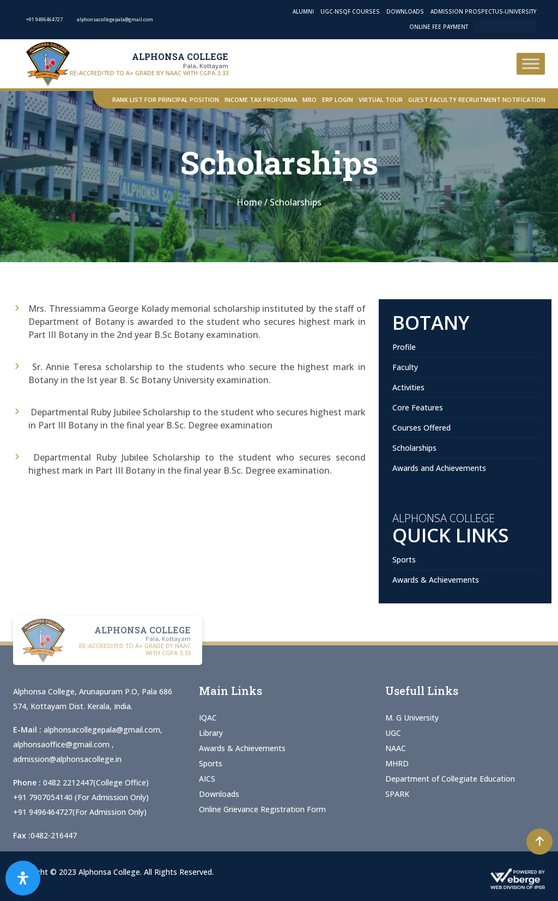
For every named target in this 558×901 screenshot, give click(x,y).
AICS (207, 778)
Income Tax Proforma (261, 99)
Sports (404, 559)
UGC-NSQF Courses (350, 11)
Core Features (417, 407)
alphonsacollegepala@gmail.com (102, 729)
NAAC (395, 748)
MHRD (397, 763)
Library (211, 733)
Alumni (303, 11)
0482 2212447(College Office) (96, 782)
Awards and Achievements (439, 468)
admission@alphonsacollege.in (67, 759)
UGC (393, 733)
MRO (309, 99)
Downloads (405, 11)
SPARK (397, 794)
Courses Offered (421, 427)
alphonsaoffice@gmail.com (62, 744)
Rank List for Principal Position (165, 99)
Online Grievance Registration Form (262, 809)
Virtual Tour (381, 99)
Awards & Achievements (435, 580)
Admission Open (505, 27)
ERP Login (337, 99)
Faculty (405, 367)
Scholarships (414, 448)
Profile (404, 347)
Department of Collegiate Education (450, 778)
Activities (408, 387)
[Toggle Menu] (530, 63)
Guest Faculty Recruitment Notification (476, 99)
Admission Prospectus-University (483, 11)
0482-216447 (54, 835)
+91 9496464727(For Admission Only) (80, 812)
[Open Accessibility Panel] (22, 878)
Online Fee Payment (438, 27)
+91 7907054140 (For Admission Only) (81, 797)
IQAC (208, 717)
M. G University (412, 717)
